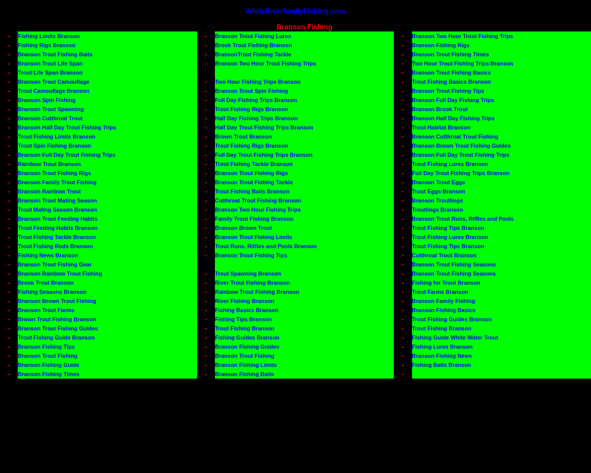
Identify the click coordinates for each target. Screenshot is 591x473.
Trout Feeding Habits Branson (57, 228)
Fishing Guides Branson (247, 337)
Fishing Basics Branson (246, 310)
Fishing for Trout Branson (446, 283)
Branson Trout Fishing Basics (451, 73)
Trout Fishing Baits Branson (252, 191)
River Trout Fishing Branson (252, 283)
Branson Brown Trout (243, 228)
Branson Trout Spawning (51, 109)
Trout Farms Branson (440, 292)
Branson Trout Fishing (47, 356)
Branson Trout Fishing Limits (253, 237)
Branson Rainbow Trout (49, 191)
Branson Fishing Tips (46, 347)
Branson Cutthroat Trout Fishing (455, 136)
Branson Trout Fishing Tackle (254, 182)
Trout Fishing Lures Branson (450, 164)
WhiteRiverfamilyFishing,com (295, 11)
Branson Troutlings (437, 200)
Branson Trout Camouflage (53, 82)
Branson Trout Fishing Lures (253, 36)
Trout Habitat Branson (441, 127)
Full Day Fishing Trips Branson (256, 100)
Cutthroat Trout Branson (444, 255)
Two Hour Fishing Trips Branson (258, 82)
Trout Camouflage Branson (53, 91)
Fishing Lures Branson (442, 347)
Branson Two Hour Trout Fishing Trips (462, 36)
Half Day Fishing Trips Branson (256, 118)
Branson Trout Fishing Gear (54, 264)
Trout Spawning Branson (248, 274)
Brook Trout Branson (45, 283)
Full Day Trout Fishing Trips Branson (264, 155)
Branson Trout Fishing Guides (58, 328)
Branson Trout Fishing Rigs (54, 173)
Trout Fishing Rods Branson (55, 246)
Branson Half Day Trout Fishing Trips (67, 127)
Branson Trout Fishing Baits (55, 54)
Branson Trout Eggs (438, 182)
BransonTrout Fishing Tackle (253, 54)
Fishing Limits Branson (49, 36)
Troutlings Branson (437, 210)
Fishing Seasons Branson (52, 292)
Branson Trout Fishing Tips (448, 91)
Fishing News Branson (48, 255)
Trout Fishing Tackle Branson (254, 164)
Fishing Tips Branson (243, 319)
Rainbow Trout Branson (49, 164)
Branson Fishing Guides (247, 347)
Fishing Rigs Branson (47, 45)
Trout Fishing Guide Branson (56, 337)
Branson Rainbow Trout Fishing (60, 274)
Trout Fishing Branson (244, 328)
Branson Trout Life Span (50, 63)
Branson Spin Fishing (47, 100)
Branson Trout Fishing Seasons (454, 264)
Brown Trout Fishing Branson (57, 319)
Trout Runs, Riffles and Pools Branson (266, 246)
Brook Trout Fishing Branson (253, 45)
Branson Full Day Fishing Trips (453, 100)
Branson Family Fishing (443, 301)
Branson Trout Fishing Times (450, 54)
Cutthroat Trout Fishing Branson (258, 200)
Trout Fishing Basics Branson (451, 82)
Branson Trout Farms (46, 310)
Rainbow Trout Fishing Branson (257, 292)
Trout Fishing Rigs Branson (251, 109)
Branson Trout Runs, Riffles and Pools (463, 219)
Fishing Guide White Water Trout (455, 337)
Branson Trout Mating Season (57, 200)
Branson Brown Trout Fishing (57, 301)
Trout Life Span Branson (50, 73)
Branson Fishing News (442, 356)
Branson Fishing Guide (48, 365)
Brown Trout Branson (243, 136)
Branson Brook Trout (440, 109)
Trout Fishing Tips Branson (448, 228)
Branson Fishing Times (48, 374)
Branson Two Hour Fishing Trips (258, 210)
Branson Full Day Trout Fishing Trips (67, 155)
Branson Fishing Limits (246, 365)
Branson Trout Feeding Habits (57, 219)
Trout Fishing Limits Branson (56, 136)
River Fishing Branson (244, 301)
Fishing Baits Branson (441, 365)
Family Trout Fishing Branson (254, 219)
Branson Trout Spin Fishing (251, 91)
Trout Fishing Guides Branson (452, 319)
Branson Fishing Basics (443, 310)
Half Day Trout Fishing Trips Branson (264, 127)
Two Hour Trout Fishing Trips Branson (462, 63)
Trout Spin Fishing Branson (54, 146)
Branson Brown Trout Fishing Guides (461, 146)
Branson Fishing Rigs (441, 45)
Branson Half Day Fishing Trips (453, 118)
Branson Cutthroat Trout (50, 118)
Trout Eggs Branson (438, 191)
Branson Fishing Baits (244, 374)
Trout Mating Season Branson (57, 210)
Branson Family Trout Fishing (57, 182)
